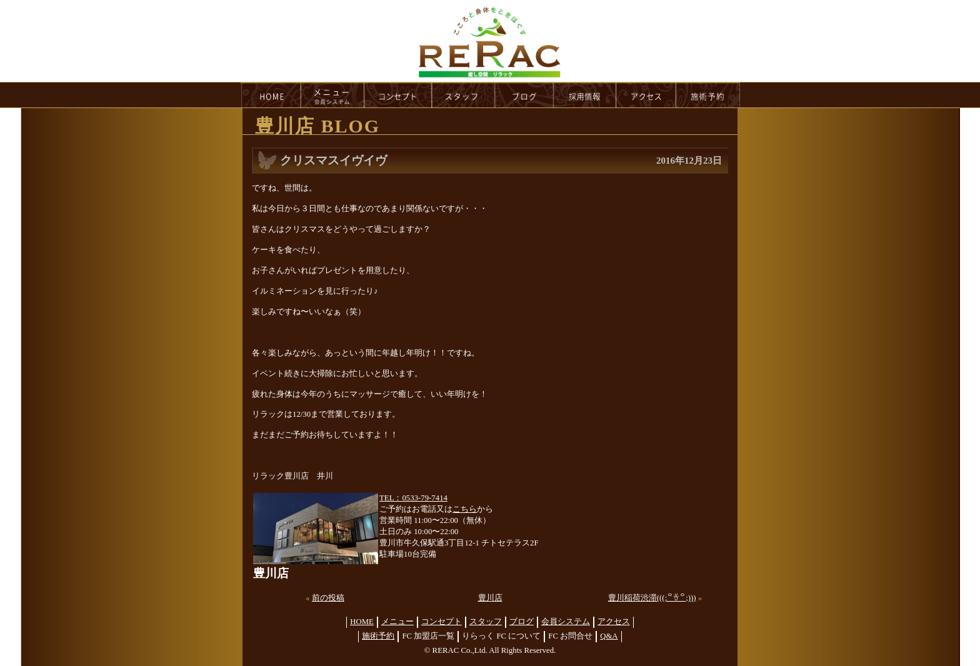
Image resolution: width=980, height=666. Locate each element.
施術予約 (378, 636)
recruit (585, 94)
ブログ (521, 621)
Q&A (609, 636)
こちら (464, 509)
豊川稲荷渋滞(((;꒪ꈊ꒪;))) (652, 598)
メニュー (397, 621)
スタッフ (485, 621)
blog (524, 94)
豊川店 (490, 598)
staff (463, 94)
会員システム (565, 621)
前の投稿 (328, 598)
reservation (708, 94)
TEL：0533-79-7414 (413, 498)
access (646, 94)
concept (398, 94)
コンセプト (441, 621)
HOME (270, 94)
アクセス (614, 621)
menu (332, 94)
